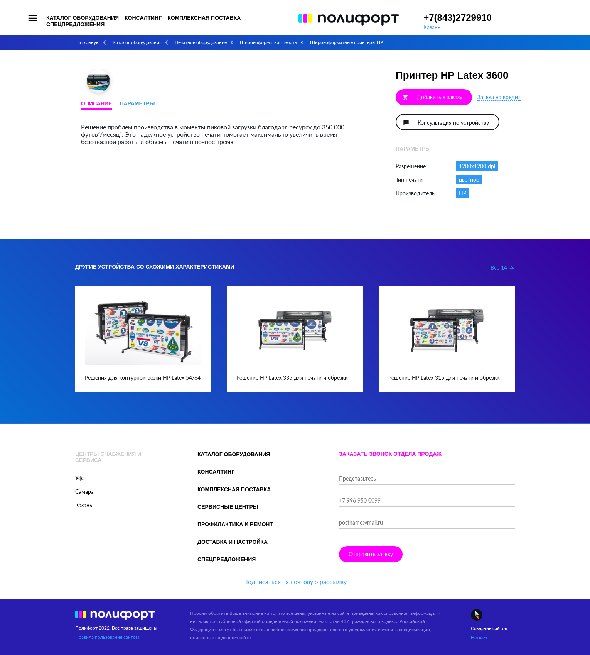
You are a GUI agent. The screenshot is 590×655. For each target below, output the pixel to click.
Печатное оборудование (201, 42)
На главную (87, 42)
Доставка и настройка (232, 542)
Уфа (80, 478)
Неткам (479, 637)
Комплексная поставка (204, 18)
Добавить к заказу (432, 97)
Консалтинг (143, 18)
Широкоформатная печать (268, 42)
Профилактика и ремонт (235, 524)
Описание (96, 103)
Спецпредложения (75, 24)
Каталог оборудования (82, 18)
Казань (431, 27)
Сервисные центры (227, 507)
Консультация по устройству (446, 122)
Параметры (137, 103)
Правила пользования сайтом (107, 637)
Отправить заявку (371, 554)
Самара (84, 491)
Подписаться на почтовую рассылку (295, 581)
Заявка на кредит (499, 97)
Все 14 (503, 267)
